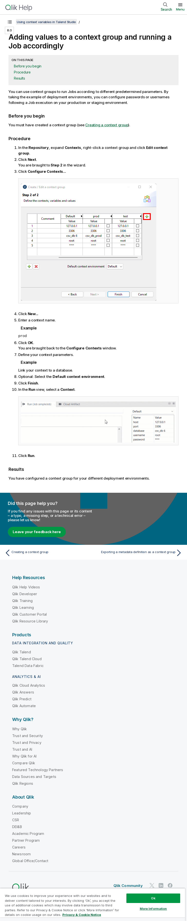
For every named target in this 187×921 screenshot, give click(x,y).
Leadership (21, 813)
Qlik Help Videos (26, 587)
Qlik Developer (24, 594)
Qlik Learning (23, 607)
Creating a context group (106, 125)
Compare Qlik (23, 763)
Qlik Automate (24, 705)
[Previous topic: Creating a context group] (48, 552)
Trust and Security (27, 735)
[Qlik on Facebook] (170, 885)
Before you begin (27, 66)
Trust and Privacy (26, 742)
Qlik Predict (21, 699)
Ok (153, 898)
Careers (19, 847)
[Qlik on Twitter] (152, 885)
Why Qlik (19, 729)
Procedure (22, 72)
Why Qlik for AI (24, 756)
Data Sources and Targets (34, 776)
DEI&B (17, 826)
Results (19, 78)
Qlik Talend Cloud (27, 659)
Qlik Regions (22, 783)
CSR (15, 820)
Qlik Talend (21, 652)
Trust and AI (22, 749)
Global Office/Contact (30, 860)
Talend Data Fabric (28, 665)
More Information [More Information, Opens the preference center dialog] (153, 909)
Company (20, 806)
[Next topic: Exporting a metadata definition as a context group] (139, 552)
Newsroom (21, 854)
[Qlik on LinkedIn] (161, 885)
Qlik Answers (23, 692)
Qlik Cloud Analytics (28, 685)
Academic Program (28, 833)
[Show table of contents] (9, 22)
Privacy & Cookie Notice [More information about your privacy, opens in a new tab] (81, 915)
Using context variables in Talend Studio (46, 22)
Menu (180, 9)
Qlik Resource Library (30, 621)
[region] (92, 904)
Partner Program (26, 840)
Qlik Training (22, 600)
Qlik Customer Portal (29, 614)
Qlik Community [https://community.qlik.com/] (128, 885)
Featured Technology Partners (37, 769)
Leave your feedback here (37, 531)
